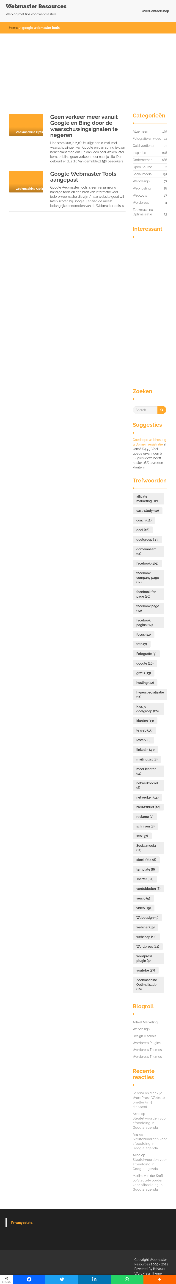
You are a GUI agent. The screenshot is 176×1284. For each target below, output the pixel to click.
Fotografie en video (147, 138)
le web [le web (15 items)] (144, 730)
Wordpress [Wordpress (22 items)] (147, 946)
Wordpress (141, 202)
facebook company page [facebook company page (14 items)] (147, 577)
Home (13, 28)
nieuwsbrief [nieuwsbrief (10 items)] (148, 807)
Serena (138, 1093)
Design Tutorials (144, 1036)
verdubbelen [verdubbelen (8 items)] (148, 889)
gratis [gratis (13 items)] (143, 673)
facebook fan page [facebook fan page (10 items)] (146, 594)
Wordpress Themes (147, 1050)
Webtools (140, 195)
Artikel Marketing (145, 1022)
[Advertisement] (88, 68)
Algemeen (140, 131)
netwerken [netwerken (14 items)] (147, 797)
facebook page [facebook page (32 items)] (147, 608)
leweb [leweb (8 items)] (143, 740)
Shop (165, 11)
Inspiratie (139, 152)
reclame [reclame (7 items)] (144, 817)
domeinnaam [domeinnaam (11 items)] (146, 551)
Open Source (142, 167)
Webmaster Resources (36, 6)
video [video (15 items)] (143, 908)
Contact (155, 11)
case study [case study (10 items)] (147, 510)
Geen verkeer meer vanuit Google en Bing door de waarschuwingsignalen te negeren (84, 126)
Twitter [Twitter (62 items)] (144, 879)
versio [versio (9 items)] (143, 898)
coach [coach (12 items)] (143, 520)
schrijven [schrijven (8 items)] (145, 826)
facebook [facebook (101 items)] (147, 563)
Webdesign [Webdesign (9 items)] (147, 917)
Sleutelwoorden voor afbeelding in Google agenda (150, 1123)
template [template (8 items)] (145, 869)
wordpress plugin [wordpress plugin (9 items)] (144, 958)
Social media (142, 174)
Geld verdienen (144, 145)
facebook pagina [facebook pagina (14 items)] (144, 622)
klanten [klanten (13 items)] (145, 721)
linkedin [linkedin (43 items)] (145, 750)
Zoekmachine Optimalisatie (143, 212)
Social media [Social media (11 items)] (146, 848)
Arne (136, 1114)
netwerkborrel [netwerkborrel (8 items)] (147, 785)
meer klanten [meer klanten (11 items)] (146, 771)
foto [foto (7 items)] (141, 644)
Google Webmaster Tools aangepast (83, 176)
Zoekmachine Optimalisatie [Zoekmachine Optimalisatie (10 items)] (146, 984)
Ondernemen (142, 160)
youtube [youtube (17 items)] (145, 970)
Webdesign (141, 181)
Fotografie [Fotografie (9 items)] (146, 654)
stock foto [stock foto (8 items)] (146, 860)
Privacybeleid (22, 1223)
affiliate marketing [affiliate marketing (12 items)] (147, 499)
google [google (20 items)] (145, 663)
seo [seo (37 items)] (142, 836)
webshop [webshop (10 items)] (146, 937)
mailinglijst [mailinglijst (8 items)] (146, 759)
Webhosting (142, 188)
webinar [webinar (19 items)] (145, 927)
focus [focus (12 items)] (143, 634)
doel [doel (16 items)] (142, 530)
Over (145, 11)
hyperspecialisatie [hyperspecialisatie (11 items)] (150, 695)
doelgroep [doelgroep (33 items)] (147, 539)
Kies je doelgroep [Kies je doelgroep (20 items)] (147, 709)
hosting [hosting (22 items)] (145, 683)
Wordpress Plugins (147, 1043)
